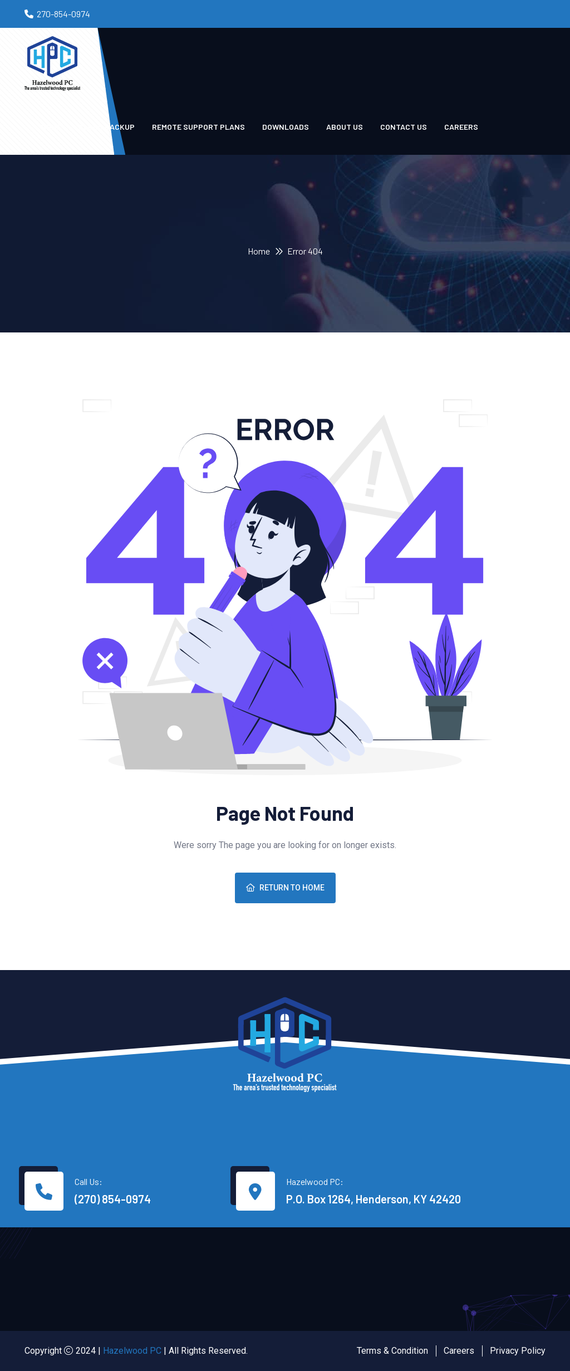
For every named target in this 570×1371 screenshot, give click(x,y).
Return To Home (285, 887)
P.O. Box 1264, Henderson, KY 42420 (373, 1199)
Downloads (285, 126)
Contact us (403, 126)
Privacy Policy (518, 1350)
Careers (461, 126)
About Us (344, 126)
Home (259, 251)
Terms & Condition (392, 1350)
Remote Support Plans (198, 126)
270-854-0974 (63, 13)
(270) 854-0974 (113, 1199)
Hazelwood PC (132, 1350)
